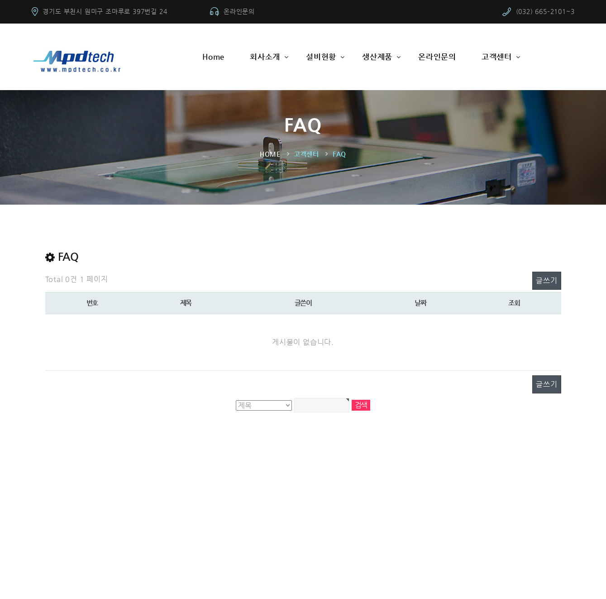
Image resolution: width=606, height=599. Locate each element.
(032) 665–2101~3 (545, 11)
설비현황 (321, 56)
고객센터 (497, 56)
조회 (514, 303)
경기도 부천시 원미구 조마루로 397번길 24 (105, 11)
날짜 (420, 303)
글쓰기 (546, 280)
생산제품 (377, 56)
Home (213, 56)
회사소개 (265, 56)
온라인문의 (239, 11)
